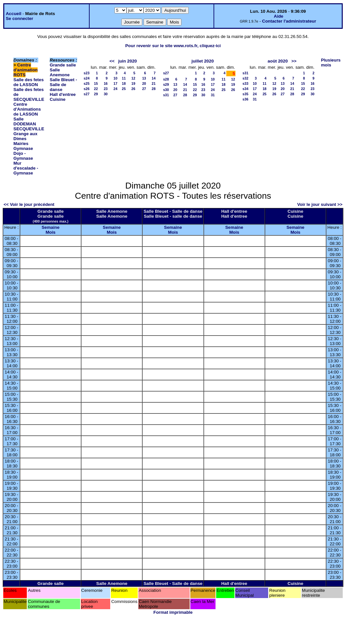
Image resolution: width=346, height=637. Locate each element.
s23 (87, 73)
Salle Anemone (60, 72)
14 (154, 78)
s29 (166, 84)
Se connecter (19, 18)
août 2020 (278, 61)
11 (124, 78)
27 (144, 89)
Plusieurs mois (331, 62)
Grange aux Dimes (25, 136)
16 (106, 83)
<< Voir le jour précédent (29, 204)
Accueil (13, 13)
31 (213, 95)
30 (106, 94)
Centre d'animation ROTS (25, 70)
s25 (87, 83)
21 (154, 83)
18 (124, 83)
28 (154, 89)
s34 (246, 89)
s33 (246, 83)
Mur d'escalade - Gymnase (25, 168)
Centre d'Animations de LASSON (27, 109)
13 (144, 78)
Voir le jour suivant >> (319, 204)
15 (96, 83)
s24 (87, 78)
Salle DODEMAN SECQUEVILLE (28, 124)
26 (133, 89)
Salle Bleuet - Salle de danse (63, 84)
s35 (246, 94)
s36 (246, 99)
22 (96, 89)
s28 (166, 79)
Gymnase (23, 148)
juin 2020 (127, 61)
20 (144, 83)
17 (115, 83)
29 (96, 94)
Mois (50, 232)
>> (294, 61)
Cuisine (57, 99)
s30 (166, 90)
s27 (87, 94)
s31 (166, 95)
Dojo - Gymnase (23, 156)
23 (106, 89)
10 (115, 78)
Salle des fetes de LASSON (28, 82)
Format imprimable (173, 612)
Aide (278, 16)
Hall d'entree (63, 94)
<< (112, 61)
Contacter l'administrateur (289, 21)
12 (133, 78)
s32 (246, 78)
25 (124, 89)
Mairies (20, 143)
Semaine (51, 227)
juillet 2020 (202, 61)
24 (115, 89)
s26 (87, 89)
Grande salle (63, 65)
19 (133, 83)
